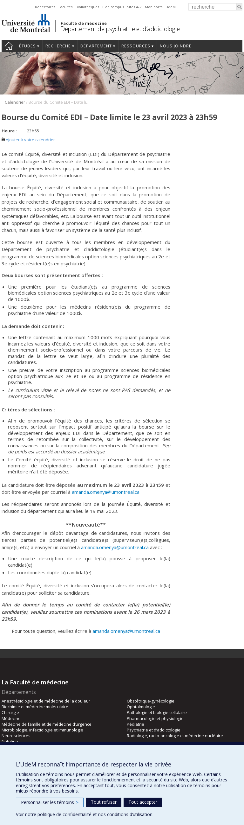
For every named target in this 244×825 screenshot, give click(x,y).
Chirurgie (10, 712)
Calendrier (15, 102)
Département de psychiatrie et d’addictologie (120, 28)
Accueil (8, 46)
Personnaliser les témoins (49, 802)
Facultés (65, 6)
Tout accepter (142, 802)
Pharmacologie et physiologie (155, 718)
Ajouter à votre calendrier (28, 140)
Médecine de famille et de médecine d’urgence (47, 724)
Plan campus (113, 6)
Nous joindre (176, 46)
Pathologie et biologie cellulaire (157, 712)
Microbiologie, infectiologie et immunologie (42, 730)
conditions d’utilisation (129, 814)
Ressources (135, 46)
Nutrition (10, 741)
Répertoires (45, 6)
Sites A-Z (134, 6)
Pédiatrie (135, 724)
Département (96, 46)
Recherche (58, 46)
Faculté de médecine (84, 23)
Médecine (11, 718)
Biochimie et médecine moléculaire (35, 707)
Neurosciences (16, 735)
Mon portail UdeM (160, 6)
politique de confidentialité (64, 814)
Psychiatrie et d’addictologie (153, 730)
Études (27, 46)
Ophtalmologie (141, 707)
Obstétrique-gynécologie (150, 701)
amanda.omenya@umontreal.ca (105, 492)
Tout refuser (104, 802)
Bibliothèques (87, 6)
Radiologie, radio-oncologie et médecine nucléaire (175, 735)
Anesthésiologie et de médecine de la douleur (46, 701)
